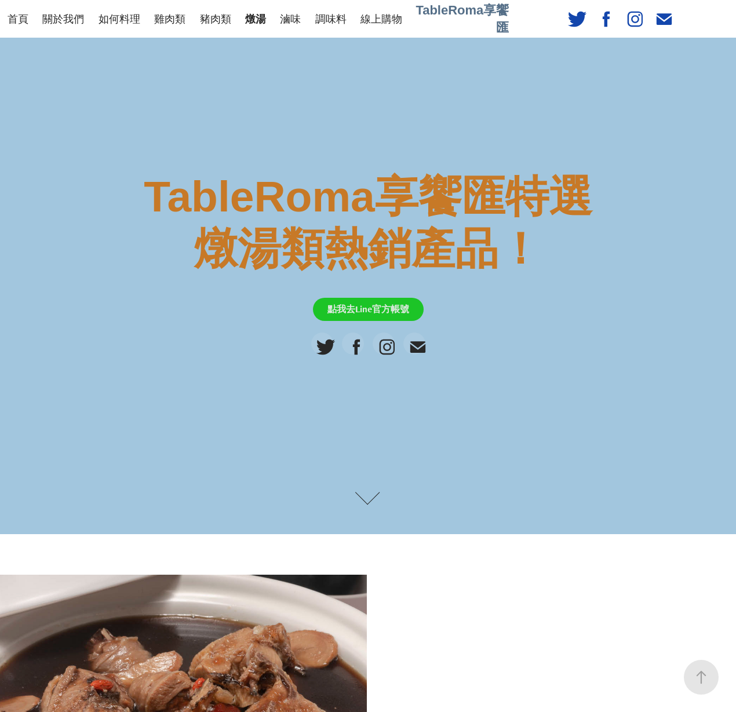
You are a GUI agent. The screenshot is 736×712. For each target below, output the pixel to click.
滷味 (290, 18)
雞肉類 (169, 18)
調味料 (331, 18)
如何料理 (119, 18)
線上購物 (381, 18)
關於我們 (63, 18)
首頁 (18, 18)
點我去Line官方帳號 (368, 309)
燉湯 (255, 18)
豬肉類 (215, 18)
